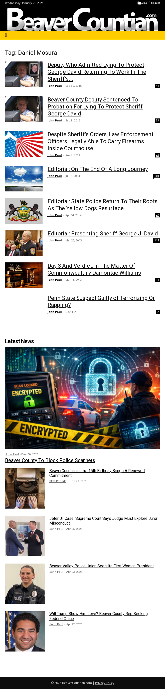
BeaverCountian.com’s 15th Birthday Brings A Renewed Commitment (97, 473)
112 (156, 240)
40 (157, 215)
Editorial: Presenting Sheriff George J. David (103, 233)
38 (157, 120)
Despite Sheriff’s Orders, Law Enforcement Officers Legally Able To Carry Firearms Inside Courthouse (100, 141)
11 (157, 279)
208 (156, 176)
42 (157, 155)
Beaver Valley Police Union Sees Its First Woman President (101, 566)
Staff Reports (57, 481)
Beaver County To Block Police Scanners (50, 460)
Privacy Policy (104, 683)
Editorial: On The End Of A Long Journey (98, 169)
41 (157, 85)
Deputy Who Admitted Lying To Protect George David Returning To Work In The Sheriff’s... (97, 72)
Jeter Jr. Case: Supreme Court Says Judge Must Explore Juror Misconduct (103, 521)
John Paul (55, 85)
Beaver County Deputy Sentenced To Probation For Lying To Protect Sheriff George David (95, 106)
